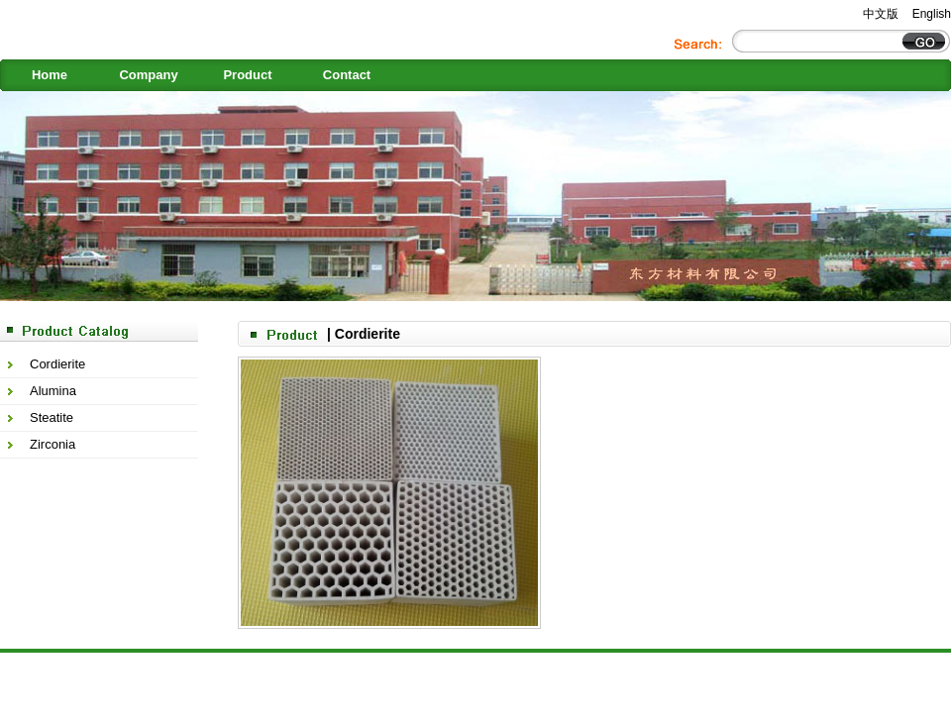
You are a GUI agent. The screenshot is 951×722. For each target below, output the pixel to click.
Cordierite (57, 364)
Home (49, 74)
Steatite (51, 417)
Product (247, 74)
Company (148, 74)
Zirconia (52, 444)
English (931, 14)
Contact (346, 74)
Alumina (53, 390)
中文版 (880, 14)
